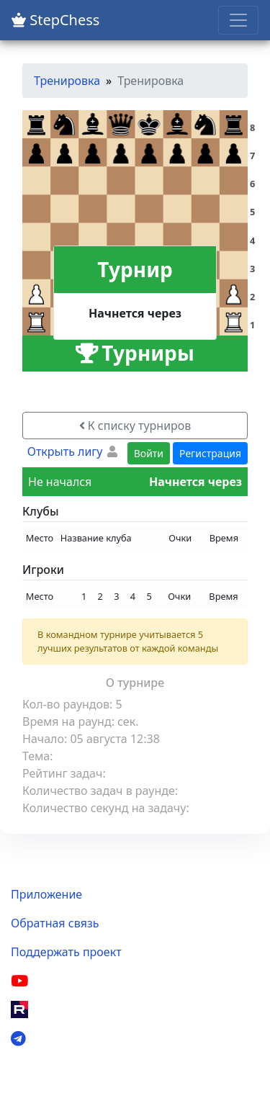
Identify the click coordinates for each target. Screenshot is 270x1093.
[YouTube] (19, 980)
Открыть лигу (65, 451)
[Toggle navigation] (238, 20)
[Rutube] (19, 1009)
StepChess (55, 20)
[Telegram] (18, 1038)
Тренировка (67, 81)
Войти (148, 453)
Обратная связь (55, 923)
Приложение (46, 894)
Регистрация (210, 453)
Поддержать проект (66, 952)
